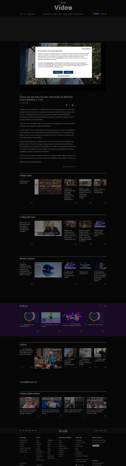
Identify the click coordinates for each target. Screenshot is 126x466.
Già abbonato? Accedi (64, 76)
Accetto (68, 72)
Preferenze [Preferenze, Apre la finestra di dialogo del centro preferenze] (58, 72)
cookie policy (60, 57)
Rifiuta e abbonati (86, 48)
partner (83, 62)
